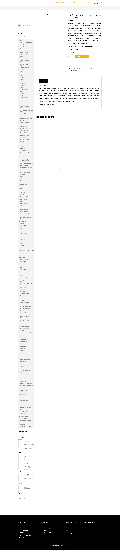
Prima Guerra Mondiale (26, 46)
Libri (21, 176)
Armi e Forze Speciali (24, 172)
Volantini (22, 402)
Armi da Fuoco (23, 184)
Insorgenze (23, 150)
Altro (21, 343)
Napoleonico (23, 155)
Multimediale (22, 257)
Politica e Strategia (24, 275)
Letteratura (23, 361)
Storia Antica (23, 126)
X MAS (21, 104)
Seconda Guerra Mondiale (24, 65)
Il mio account (69, 528)
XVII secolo (23, 141)
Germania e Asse (25, 67)
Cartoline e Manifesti (25, 332)
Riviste (21, 375)
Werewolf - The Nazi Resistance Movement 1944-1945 (101, 18)
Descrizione (43, 81)
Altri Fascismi (24, 298)
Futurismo (23, 295)
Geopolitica (23, 287)
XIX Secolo (22, 146)
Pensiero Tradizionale (26, 355)
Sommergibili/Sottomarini (27, 250)
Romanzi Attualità (25, 370)
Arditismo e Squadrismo (25, 320)
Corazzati (22, 223)
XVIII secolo (23, 143)
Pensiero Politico (24, 277)
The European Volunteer (26, 385)
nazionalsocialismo (84, 68)
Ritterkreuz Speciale (26, 383)
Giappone (23, 83)
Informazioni (64, 2)
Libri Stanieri (23, 413)
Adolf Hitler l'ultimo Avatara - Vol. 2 (99, 17)
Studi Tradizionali (24, 353)
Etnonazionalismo (24, 326)
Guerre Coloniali (24, 165)
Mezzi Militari (22, 221)
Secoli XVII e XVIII (24, 139)
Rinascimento (23, 137)
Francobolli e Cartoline (26, 400)
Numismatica (23, 341)
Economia (22, 350)
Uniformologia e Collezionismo (24, 51)
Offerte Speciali (23, 416)
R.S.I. (21, 100)
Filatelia (22, 330)
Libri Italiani (23, 411)
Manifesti (22, 396)
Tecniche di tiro (24, 196)
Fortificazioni (23, 116)
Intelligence (23, 170)
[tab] (44, 81)
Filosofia (22, 357)
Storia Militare (23, 44)
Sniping (22, 194)
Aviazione (22, 252)
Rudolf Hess (98, 68)
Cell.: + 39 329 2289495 (49, 534)
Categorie (73, 2)
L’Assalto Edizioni (23, 424)
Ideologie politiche (47, 14)
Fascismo (22, 291)
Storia (22, 48)
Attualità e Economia (25, 346)
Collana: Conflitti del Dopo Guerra (25, 421)
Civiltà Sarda (23, 132)
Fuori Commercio (23, 394)
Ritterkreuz (23, 381)
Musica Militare (24, 259)
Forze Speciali (23, 199)
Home (56, 2)
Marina (21, 236)
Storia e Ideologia (68, 14)
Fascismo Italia (24, 293)
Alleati (22, 91)
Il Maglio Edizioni (23, 418)
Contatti (87, 2)
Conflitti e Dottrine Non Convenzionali (26, 208)
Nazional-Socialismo (58, 14)
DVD (21, 178)
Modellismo (23, 255)
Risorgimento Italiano (26, 152)
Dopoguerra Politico (25, 407)
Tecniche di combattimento (24, 181)
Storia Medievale (24, 135)
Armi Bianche (23, 174)
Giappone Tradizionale (26, 359)
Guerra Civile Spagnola (26, 114)
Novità (20, 40)
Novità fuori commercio (25, 42)
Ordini (44, 530)
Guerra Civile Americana (26, 163)
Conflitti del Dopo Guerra (26, 118)
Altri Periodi (23, 233)
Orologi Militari (24, 337)
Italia (21, 75)
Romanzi (21, 366)
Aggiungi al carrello (82, 56)
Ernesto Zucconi (74, 68)
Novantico (91, 68)
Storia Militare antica (26, 128)
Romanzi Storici (24, 368)
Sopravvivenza (24, 211)
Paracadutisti (24, 203)
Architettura (23, 300)
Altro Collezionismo (24, 328)
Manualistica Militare (26, 213)
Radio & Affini (23, 339)
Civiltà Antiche (24, 130)
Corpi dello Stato (23, 364)
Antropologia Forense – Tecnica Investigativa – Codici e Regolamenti (26, 217)
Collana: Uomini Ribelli (26, 426)
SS (21, 310)
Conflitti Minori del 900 (26, 167)
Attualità (22, 348)
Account (81, 2)
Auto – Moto (23, 335)
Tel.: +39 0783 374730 (48, 532)
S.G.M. (22, 388)
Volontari (22, 379)
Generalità (23, 148)
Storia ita (23, 77)
